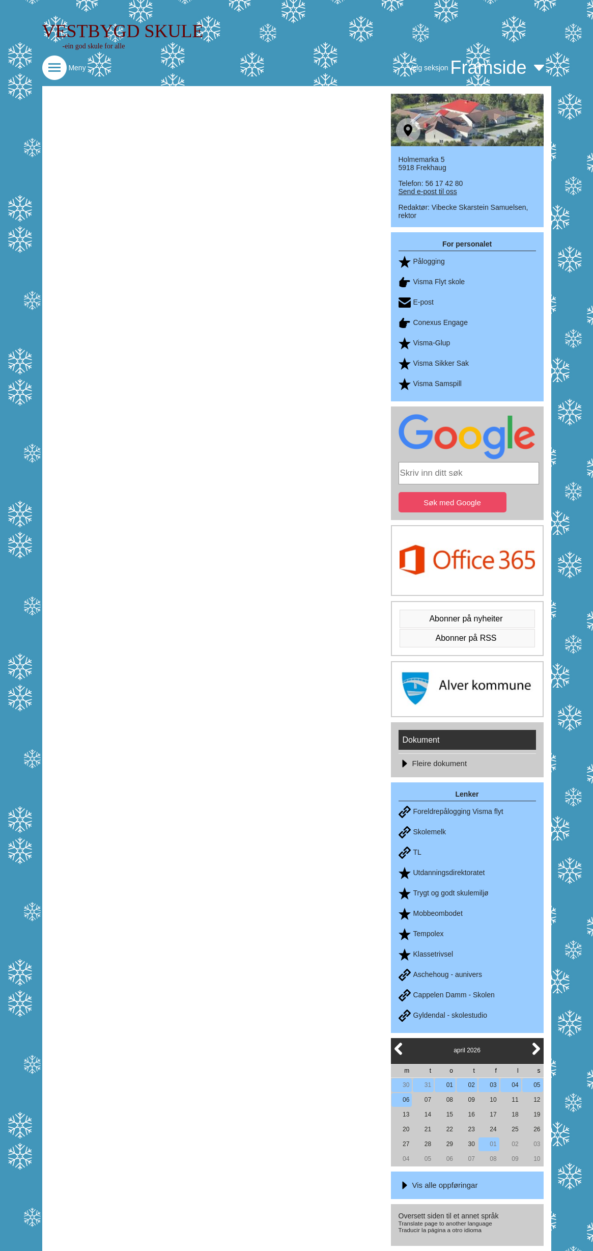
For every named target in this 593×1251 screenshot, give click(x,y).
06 (406, 1099)
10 (493, 1099)
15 (449, 1114)
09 (471, 1099)
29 (449, 1144)
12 (536, 1099)
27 (406, 1144)
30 (406, 1085)
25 (515, 1129)
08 (449, 1099)
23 (471, 1129)
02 (471, 1085)
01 (449, 1085)
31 (428, 1085)
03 (493, 1085)
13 (406, 1114)
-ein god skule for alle (94, 46)
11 (515, 1099)
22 (449, 1129)
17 (493, 1114)
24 (493, 1129)
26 (536, 1129)
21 (428, 1129)
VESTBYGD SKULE (123, 31)
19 (536, 1114)
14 (428, 1114)
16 (471, 1114)
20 (406, 1129)
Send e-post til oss (428, 191)
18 (515, 1114)
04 (515, 1085)
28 (428, 1144)
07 (428, 1099)
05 (536, 1085)
